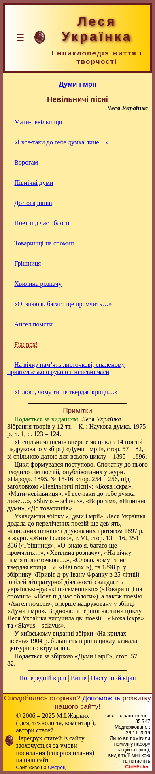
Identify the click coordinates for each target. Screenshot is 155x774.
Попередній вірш (42, 678)
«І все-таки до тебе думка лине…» (61, 142)
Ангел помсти (33, 324)
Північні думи (33, 182)
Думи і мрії (77, 84)
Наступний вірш (113, 678)
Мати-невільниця (38, 121)
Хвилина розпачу (38, 283)
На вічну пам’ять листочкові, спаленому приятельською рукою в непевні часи (66, 368)
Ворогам (26, 162)
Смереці (57, 767)
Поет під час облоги (41, 223)
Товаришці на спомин (44, 243)
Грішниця (27, 263)
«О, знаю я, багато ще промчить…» (63, 303)
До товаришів (33, 202)
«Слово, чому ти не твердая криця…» (65, 392)
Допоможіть (102, 698)
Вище (79, 678)
